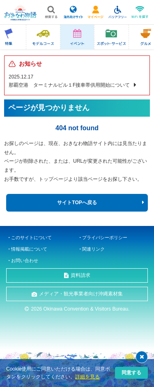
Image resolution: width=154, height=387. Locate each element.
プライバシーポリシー (104, 237)
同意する (131, 372)
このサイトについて (31, 237)
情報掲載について (29, 248)
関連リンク (93, 248)
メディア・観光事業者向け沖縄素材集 (81, 294)
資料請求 (80, 275)
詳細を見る (87, 377)
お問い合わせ (24, 260)
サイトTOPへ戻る (77, 202)
